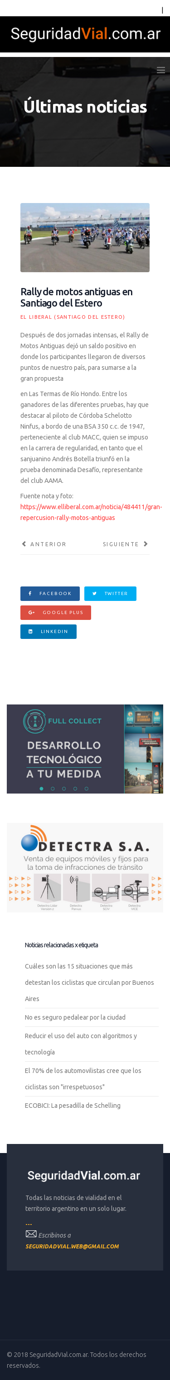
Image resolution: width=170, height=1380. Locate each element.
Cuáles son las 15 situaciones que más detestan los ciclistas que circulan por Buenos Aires (89, 982)
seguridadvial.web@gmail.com (72, 1246)
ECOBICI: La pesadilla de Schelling (73, 1105)
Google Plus (56, 612)
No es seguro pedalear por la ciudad (75, 1017)
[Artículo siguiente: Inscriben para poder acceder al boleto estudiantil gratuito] (126, 544)
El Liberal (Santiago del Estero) (73, 317)
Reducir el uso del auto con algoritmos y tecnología (81, 1044)
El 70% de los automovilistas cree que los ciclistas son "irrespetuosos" (83, 1079)
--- (28, 1224)
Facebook (50, 593)
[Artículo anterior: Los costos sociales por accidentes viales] (43, 544)
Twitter (110, 593)
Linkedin (48, 631)
